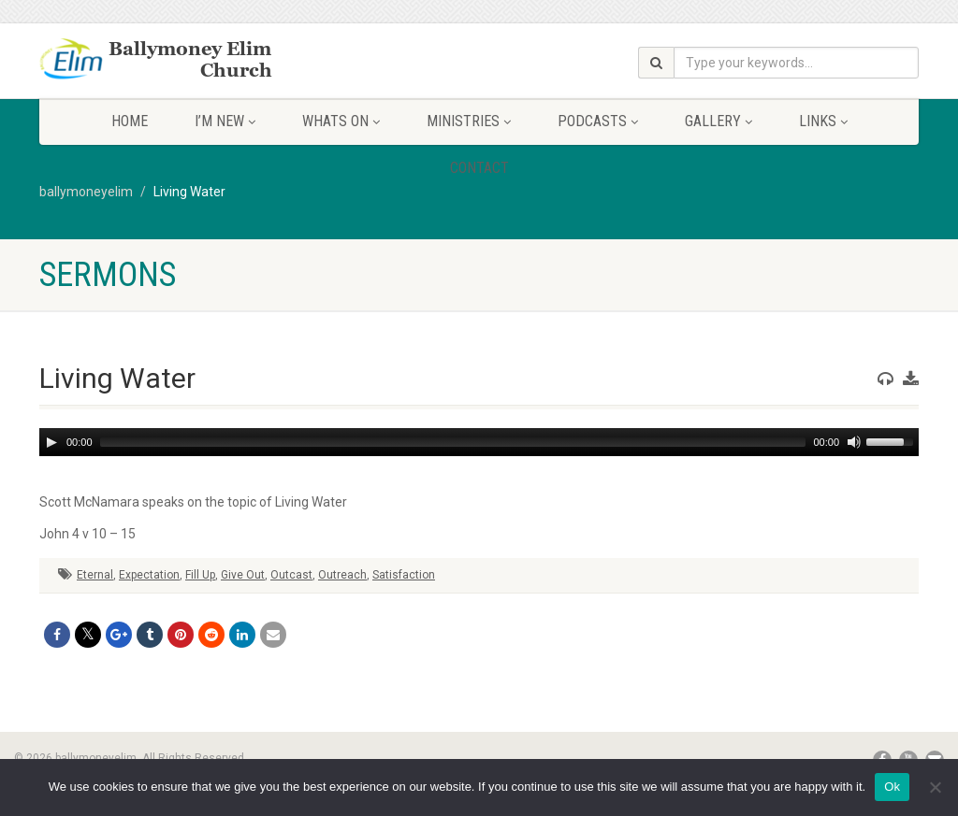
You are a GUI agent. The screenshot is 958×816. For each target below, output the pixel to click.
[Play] (51, 442)
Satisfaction (403, 574)
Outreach (342, 574)
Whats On (341, 121)
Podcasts (598, 121)
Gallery (718, 121)
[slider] (453, 442)
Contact (479, 168)
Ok (892, 787)
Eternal (95, 574)
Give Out (243, 574)
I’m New (225, 121)
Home (129, 121)
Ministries (469, 121)
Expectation (149, 574)
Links (823, 121)
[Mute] (854, 442)
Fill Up (200, 574)
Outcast (291, 574)
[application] (479, 442)
